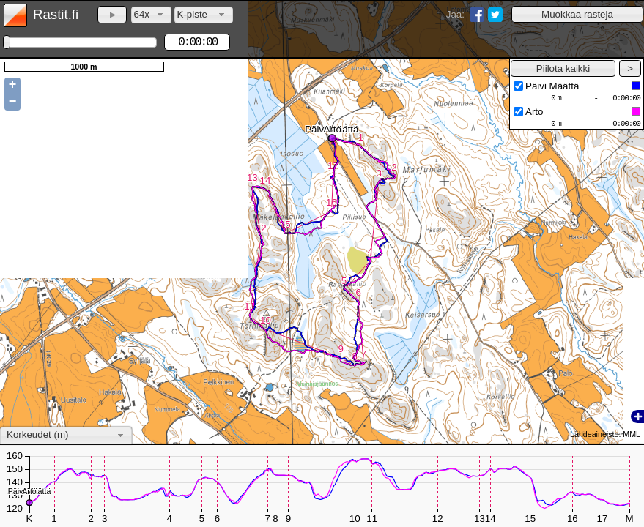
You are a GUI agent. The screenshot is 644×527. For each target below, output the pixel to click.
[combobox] (151, 15)
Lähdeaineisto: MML (605, 434)
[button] (577, 14)
